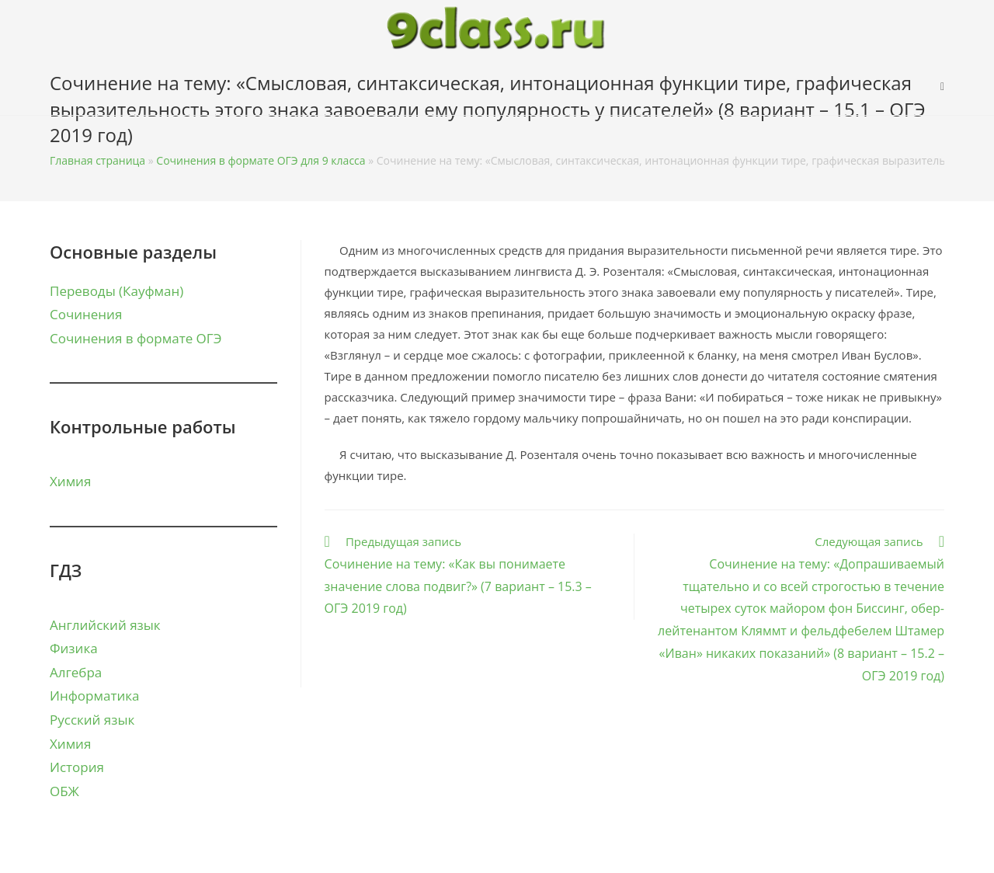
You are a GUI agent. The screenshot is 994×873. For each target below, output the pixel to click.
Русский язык (92, 720)
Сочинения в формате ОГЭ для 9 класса (260, 160)
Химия (70, 481)
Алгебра (76, 672)
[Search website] (942, 86)
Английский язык (105, 625)
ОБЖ (64, 791)
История (77, 767)
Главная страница (97, 160)
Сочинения (86, 314)
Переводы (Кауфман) (116, 291)
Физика (74, 648)
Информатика (94, 695)
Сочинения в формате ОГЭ (135, 338)
